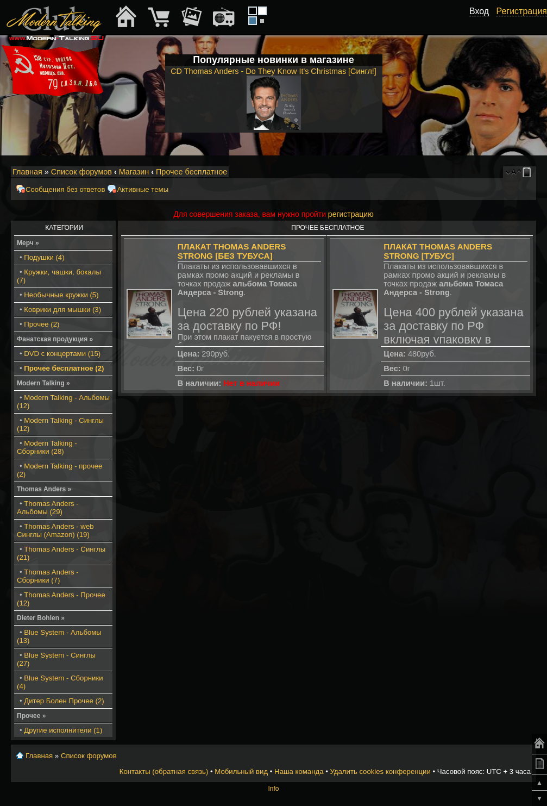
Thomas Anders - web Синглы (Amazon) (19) (55, 530)
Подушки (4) (44, 257)
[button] (483, 23)
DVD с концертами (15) (62, 353)
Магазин (134, 171)
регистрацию (351, 214)
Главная (27, 171)
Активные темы (142, 189)
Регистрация (521, 11)
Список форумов (81, 171)
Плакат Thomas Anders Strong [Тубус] (437, 251)
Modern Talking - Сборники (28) (47, 447)
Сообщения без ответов (65, 189)
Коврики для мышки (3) (62, 309)
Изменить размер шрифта (513, 172)
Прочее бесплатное (191, 171)
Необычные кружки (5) (61, 295)
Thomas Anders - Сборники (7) (48, 576)
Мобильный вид (529, 172)
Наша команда (298, 771)
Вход (479, 11)
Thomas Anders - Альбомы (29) (48, 507)
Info (273, 788)
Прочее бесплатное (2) (64, 368)
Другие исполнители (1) (63, 730)
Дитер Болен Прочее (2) (64, 701)
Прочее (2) (41, 324)
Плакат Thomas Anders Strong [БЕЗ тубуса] (232, 251)
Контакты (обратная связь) (164, 771)
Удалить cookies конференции (380, 771)
